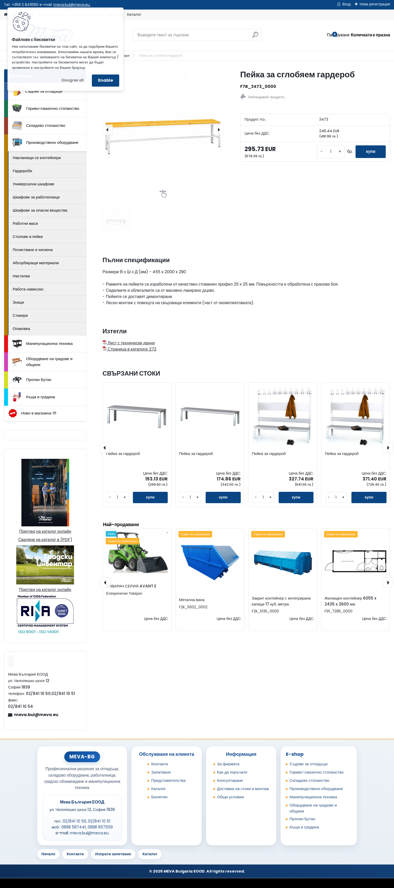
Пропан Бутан (31, 380)
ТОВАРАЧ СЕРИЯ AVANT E (131, 586)
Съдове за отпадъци (37, 91)
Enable (105, 80)
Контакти (159, 764)
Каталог (134, 14)
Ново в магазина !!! (32, 413)
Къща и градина (33, 397)
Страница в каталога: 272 (129, 349)
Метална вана (192, 599)
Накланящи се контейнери (37, 157)
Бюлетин (159, 797)
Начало (48, 854)
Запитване (161, 772)
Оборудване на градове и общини (42, 361)
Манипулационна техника (42, 344)
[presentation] (107, 130)
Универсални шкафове (33, 184)
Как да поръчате (232, 772)
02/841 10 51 (99, 821)
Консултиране (230, 780)
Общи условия (230, 797)
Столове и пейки (28, 236)
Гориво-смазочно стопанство (45, 108)
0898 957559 (100, 827)
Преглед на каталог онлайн (45, 531)
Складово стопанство (38, 126)
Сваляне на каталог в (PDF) (45, 540)
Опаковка (21, 328)
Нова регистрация (375, 4)
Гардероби (22, 170)
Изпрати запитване (113, 854)
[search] (255, 37)
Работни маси (25, 223)
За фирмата (228, 764)
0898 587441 (73, 827)
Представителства (168, 780)
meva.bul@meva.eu (72, 4)
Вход (346, 4)
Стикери (20, 315)
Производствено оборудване (45, 143)
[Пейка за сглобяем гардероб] (163, 129)
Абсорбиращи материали (36, 262)
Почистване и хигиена (33, 249)
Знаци (18, 302)
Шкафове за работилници (36, 197)
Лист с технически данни (128, 343)
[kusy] (331, 151)
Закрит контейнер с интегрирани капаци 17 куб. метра (281, 601)
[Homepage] (5, 15)
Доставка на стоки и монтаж (243, 788)
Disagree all (73, 80)
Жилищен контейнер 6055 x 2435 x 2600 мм (351, 601)
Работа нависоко (28, 289)
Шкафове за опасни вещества (40, 210)
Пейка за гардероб (123, 453)
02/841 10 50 (74, 821)
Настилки (21, 276)
